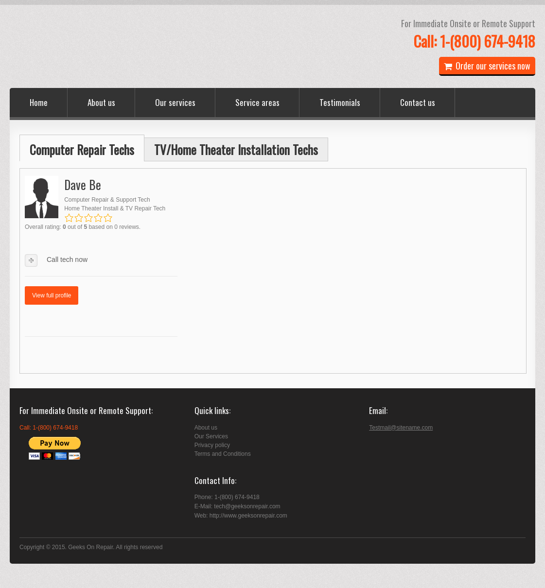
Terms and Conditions (222, 453)
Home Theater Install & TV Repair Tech (114, 208)
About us (101, 102)
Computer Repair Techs (82, 149)
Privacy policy (212, 445)
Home (39, 102)
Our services (175, 102)
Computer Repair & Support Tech (107, 199)
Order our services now (487, 65)
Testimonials (339, 102)
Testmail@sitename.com (401, 427)
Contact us (417, 102)
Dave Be (82, 184)
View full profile (51, 295)
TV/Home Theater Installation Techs (236, 149)
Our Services (211, 436)
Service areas (257, 102)
